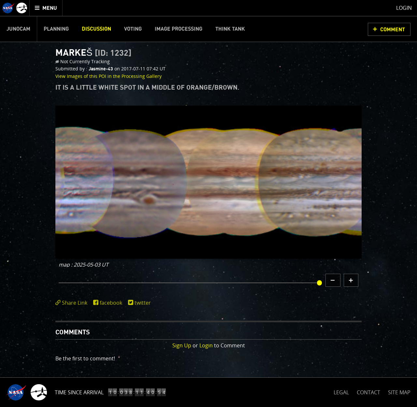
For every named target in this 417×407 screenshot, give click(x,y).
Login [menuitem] (404, 7)
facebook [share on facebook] (111, 302)
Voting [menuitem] (133, 29)
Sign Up (181, 345)
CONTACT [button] (368, 392)
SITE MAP (399, 392)
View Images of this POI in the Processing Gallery (108, 76)
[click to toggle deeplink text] (72, 303)
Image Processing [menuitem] (178, 29)
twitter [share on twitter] (143, 302)
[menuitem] (46, 8)
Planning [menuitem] (56, 29)
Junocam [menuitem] (18, 29)
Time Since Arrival (79, 392)
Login (206, 345)
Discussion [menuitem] (96, 29)
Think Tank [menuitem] (230, 29)
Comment (392, 29)
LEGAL (341, 391)
